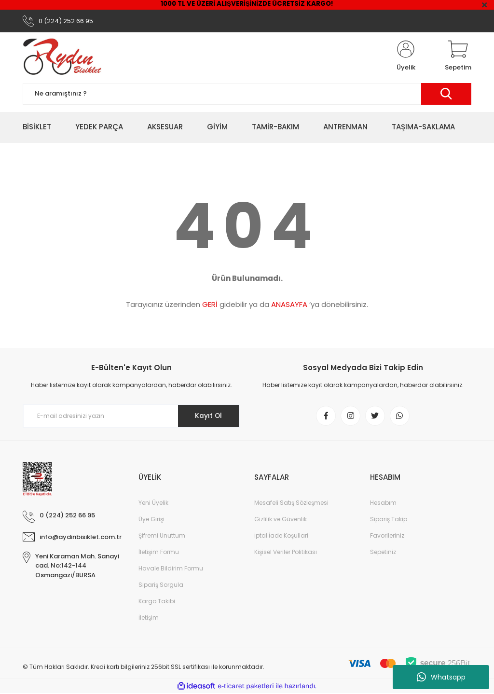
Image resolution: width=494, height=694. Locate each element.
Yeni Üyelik (153, 504)
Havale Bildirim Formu (170, 569)
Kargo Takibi (156, 602)
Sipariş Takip (388, 520)
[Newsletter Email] (131, 416)
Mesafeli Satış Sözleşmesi (291, 504)
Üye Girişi (151, 520)
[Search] (247, 94)
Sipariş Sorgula (160, 586)
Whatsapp (441, 677)
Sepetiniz (383, 553)
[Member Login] (406, 57)
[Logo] (62, 57)
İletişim (148, 618)
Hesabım (383, 504)
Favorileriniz (387, 536)
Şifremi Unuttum (161, 536)
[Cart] (458, 57)
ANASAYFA (289, 305)
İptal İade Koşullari (281, 536)
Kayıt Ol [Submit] (207, 416)
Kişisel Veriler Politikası (285, 553)
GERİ (210, 305)
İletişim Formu (158, 553)
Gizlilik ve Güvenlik (280, 520)
